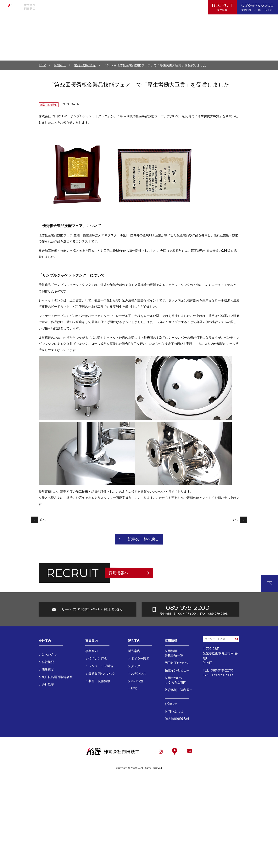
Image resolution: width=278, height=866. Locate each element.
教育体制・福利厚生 (178, 690)
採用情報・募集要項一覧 (174, 653)
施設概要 (48, 669)
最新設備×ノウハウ (101, 673)
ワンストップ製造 (100, 666)
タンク (135, 666)
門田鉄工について (177, 663)
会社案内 (50, 7)
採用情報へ (118, 573)
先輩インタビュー (177, 670)
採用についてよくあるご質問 (175, 680)
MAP (207, 663)
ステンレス (138, 673)
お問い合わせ (131, 7)
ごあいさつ (49, 654)
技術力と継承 (97, 658)
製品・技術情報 (99, 681)
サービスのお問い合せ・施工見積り (92, 609)
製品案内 (89, 7)
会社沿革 (48, 684)
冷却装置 (137, 681)
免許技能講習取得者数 (57, 677)
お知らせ (108, 7)
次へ (234, 520)
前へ (42, 520)
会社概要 (48, 662)
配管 (134, 688)
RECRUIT (222, 7)
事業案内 (70, 7)
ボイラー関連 (140, 658)
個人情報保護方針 (159, 7)
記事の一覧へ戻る (143, 539)
